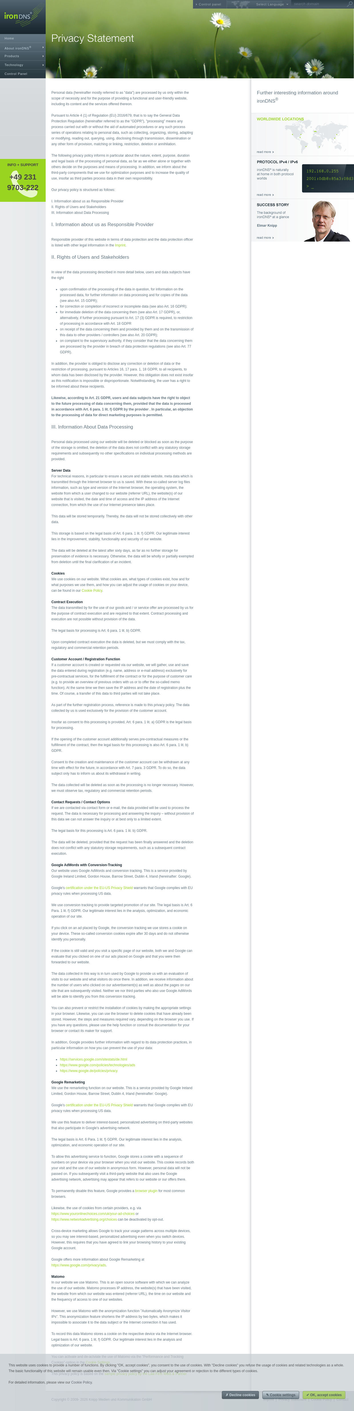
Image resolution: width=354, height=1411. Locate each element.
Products (12, 56)
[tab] (23, 47)
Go (349, 4)
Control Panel (16, 73)
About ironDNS (18, 48)
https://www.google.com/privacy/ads (78, 1265)
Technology (14, 65)
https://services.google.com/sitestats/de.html (93, 1059)
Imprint (120, 245)
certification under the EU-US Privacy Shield (99, 888)
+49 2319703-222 (23, 182)
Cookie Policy (92, 591)
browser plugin (146, 1191)
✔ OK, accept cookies (324, 1395)
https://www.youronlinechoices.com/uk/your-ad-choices (92, 1214)
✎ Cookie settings (280, 1395)
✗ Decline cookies (240, 1395)
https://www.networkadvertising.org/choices (84, 1219)
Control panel (210, 4)
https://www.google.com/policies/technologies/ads (97, 1065)
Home (9, 38)
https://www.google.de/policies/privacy (89, 1071)
